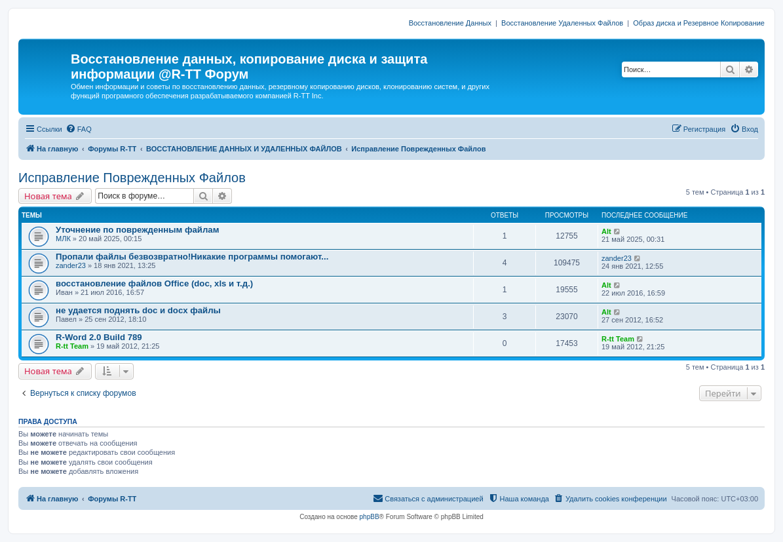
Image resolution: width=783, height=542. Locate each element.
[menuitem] (79, 129)
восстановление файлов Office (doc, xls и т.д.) (154, 283)
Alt (606, 231)
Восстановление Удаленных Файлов (562, 23)
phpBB (369, 516)
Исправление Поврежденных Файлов (132, 177)
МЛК (63, 238)
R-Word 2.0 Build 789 (99, 337)
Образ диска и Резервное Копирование (699, 23)
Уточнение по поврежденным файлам (137, 230)
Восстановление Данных (450, 23)
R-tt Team (72, 346)
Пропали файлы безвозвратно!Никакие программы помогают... (192, 256)
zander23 (71, 265)
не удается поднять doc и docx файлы (138, 310)
